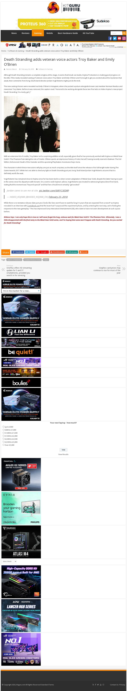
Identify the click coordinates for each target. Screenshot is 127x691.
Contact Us (114, 684)
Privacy (122, 684)
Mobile (50, 33)
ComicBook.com (33, 206)
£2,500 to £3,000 (11, 442)
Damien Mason (11, 69)
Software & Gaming (16, 51)
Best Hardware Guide (68, 33)
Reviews (25, 33)
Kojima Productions (33, 260)
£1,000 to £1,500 (11, 433)
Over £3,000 (9, 445)
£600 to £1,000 (10, 430)
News (14, 33)
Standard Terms (47, 684)
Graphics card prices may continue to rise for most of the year (106, 269)
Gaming (38, 33)
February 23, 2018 (58, 196)
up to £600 (9, 427)
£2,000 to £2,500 (11, 439)
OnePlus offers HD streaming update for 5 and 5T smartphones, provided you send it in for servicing (20, 271)
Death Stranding (14, 260)
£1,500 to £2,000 (11, 436)
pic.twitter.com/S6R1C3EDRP (54, 190)
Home (5, 33)
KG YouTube (88, 33)
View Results (63, 454)
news (46, 260)
